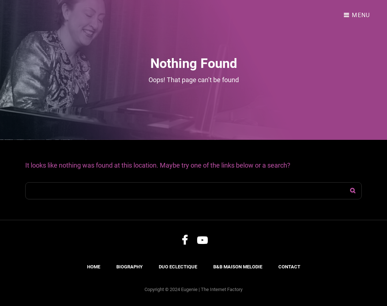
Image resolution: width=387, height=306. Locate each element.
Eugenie (189, 289)
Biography (129, 266)
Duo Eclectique (178, 266)
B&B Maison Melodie (237, 266)
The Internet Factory (222, 289)
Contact (289, 266)
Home (93, 266)
